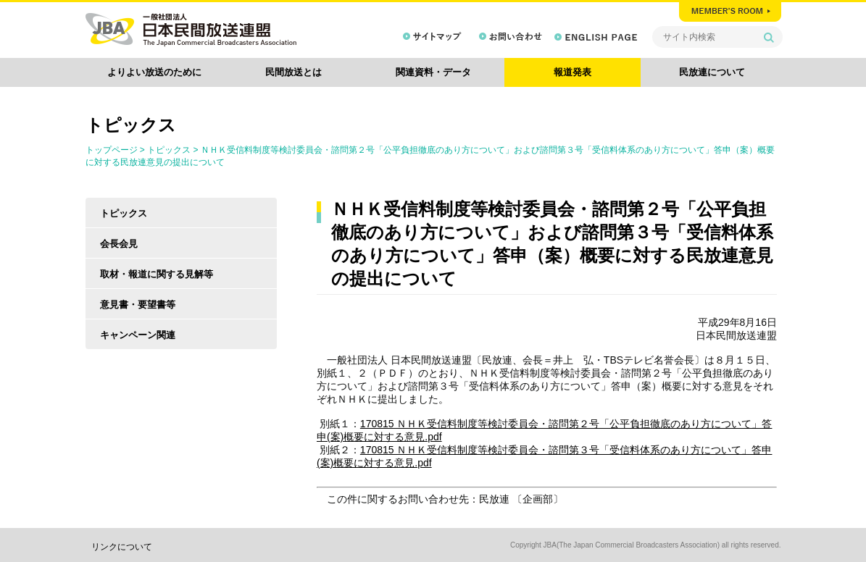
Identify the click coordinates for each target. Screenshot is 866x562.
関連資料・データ (433, 72)
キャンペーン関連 (137, 335)
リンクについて (121, 547)
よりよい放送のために (154, 72)
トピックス (169, 150)
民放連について (712, 72)
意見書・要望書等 (137, 304)
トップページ (112, 150)
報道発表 (572, 72)
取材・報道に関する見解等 (156, 274)
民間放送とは (293, 72)
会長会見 (119, 243)
